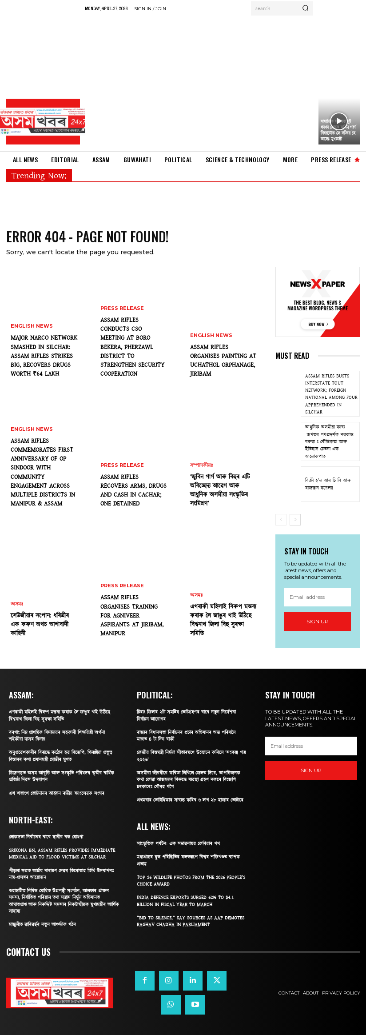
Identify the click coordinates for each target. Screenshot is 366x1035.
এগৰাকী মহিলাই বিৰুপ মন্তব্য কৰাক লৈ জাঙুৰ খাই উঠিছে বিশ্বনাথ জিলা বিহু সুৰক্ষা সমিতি (223, 620)
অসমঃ (17, 604)
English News (32, 326)
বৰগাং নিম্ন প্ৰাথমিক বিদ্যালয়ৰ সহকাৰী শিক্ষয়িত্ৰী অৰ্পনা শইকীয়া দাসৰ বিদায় (57, 735)
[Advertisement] (199, 82)
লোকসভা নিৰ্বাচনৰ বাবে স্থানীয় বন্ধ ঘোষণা (46, 837)
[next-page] (295, 520)
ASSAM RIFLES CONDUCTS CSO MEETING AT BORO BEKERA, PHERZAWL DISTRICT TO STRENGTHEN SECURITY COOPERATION (132, 347)
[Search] (305, 8)
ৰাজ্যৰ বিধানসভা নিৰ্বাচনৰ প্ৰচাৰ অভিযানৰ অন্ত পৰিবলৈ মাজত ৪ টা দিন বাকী (186, 735)
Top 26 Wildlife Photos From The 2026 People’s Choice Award (191, 880)
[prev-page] (280, 520)
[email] (317, 597)
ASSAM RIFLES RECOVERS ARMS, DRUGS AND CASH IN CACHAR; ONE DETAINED (133, 491)
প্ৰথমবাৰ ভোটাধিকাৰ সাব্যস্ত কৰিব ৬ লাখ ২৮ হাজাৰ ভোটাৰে (190, 800)
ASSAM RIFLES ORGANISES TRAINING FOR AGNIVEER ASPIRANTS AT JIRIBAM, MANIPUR (131, 615)
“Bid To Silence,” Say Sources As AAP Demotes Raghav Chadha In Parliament (190, 921)
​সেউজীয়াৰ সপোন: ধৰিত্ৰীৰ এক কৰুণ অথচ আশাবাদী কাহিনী (40, 624)
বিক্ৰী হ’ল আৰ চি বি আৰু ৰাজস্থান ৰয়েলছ (328, 484)
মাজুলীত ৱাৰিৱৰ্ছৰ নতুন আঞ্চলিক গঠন (42, 924)
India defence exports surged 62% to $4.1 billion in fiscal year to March (185, 900)
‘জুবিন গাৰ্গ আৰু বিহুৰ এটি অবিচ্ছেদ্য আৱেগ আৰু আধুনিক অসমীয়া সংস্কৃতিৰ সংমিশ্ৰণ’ (220, 491)
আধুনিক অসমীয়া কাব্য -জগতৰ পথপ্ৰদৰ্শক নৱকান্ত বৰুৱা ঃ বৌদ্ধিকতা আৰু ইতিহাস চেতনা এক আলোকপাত (329, 441)
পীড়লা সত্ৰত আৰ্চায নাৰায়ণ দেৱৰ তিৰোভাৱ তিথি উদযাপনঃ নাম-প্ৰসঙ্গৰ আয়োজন (61, 874)
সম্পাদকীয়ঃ (201, 465)
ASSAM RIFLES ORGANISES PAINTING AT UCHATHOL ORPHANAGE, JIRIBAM (223, 361)
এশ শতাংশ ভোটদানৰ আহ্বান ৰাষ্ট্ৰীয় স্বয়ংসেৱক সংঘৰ (56, 793)
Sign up (317, 621)
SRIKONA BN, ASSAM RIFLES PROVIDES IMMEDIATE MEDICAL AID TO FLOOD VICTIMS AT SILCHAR (62, 853)
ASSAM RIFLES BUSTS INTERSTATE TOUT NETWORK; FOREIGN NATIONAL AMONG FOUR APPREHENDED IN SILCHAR (331, 394)
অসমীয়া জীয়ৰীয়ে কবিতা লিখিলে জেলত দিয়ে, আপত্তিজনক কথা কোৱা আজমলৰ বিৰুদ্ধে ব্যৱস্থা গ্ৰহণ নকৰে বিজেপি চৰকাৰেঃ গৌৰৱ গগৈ (188, 780)
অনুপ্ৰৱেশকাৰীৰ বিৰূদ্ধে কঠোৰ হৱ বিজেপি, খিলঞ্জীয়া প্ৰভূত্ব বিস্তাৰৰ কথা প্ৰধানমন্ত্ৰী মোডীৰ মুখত (60, 755)
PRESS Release (122, 308)
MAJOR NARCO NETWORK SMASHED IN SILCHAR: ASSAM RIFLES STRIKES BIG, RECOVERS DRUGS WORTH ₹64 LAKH (44, 355)
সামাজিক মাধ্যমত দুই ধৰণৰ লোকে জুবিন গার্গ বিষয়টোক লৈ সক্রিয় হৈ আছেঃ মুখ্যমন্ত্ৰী (338, 130)
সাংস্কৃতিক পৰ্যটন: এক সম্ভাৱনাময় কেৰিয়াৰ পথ (178, 843)
